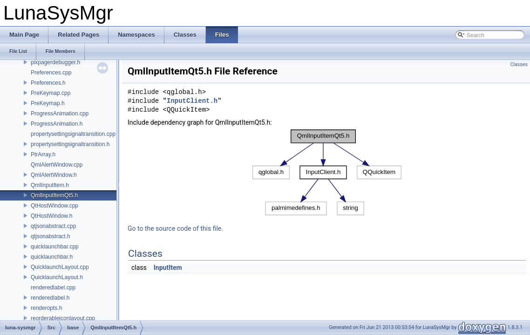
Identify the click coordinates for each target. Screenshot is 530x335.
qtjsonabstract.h (50, 236)
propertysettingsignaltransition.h (70, 144)
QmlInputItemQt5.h (54, 195)
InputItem (168, 267)
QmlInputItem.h (50, 185)
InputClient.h (192, 101)
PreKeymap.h (48, 103)
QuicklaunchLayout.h (57, 277)
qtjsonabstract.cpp (53, 226)
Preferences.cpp (51, 72)
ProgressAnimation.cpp (59, 113)
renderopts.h (46, 308)
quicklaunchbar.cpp (55, 246)
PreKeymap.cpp (50, 93)
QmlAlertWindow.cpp (56, 164)
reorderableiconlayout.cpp (63, 318)
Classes (519, 64)
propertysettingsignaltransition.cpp (73, 134)
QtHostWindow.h (51, 216)
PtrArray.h (43, 154)
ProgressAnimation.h (56, 124)
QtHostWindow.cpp (54, 205)
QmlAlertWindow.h (54, 175)
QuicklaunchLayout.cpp (60, 267)
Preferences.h (48, 83)
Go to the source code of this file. (175, 228)
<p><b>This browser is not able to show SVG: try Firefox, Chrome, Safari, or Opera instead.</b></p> (327, 172)
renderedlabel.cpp (53, 287)
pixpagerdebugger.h (55, 62)
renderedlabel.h (50, 298)
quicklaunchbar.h (52, 257)
